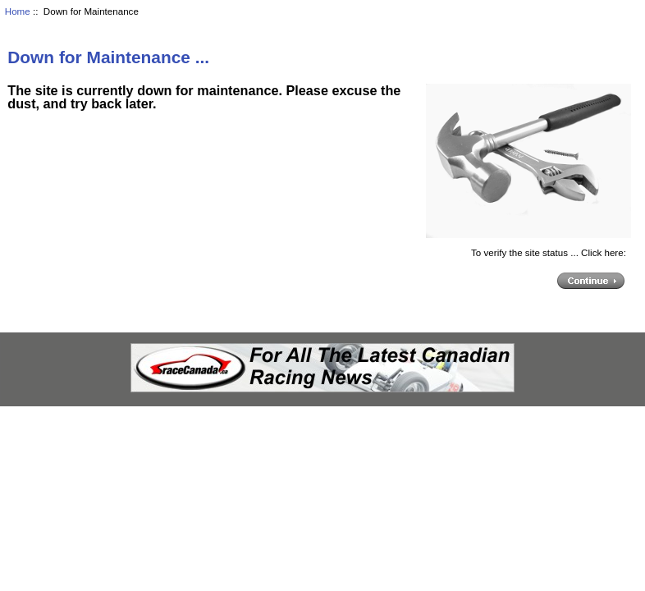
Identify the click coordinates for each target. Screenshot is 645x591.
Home (17, 11)
